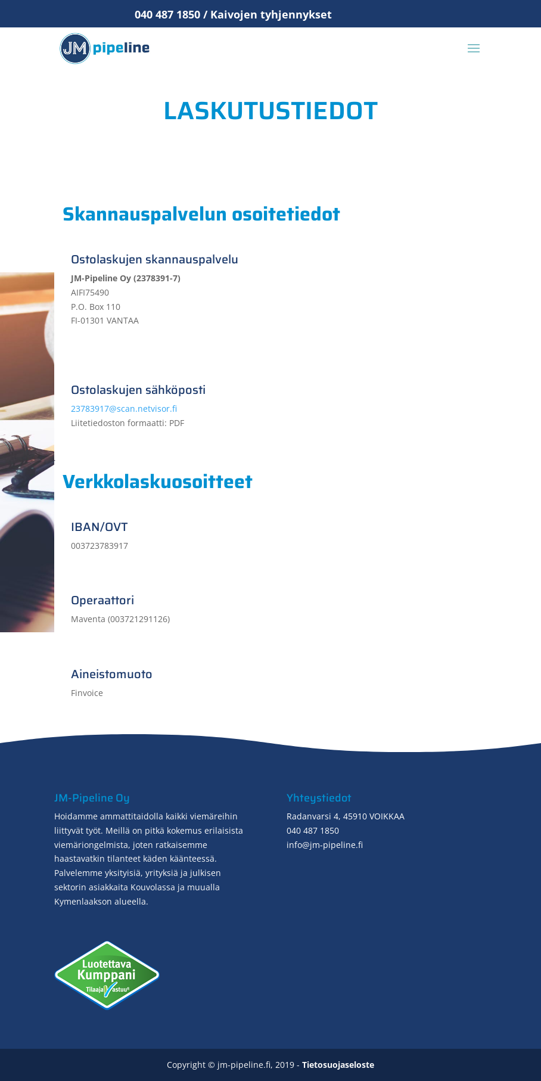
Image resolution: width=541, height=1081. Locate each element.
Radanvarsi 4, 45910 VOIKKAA (346, 816)
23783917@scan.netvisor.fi (124, 408)
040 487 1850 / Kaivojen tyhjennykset (233, 14)
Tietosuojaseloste (338, 1064)
